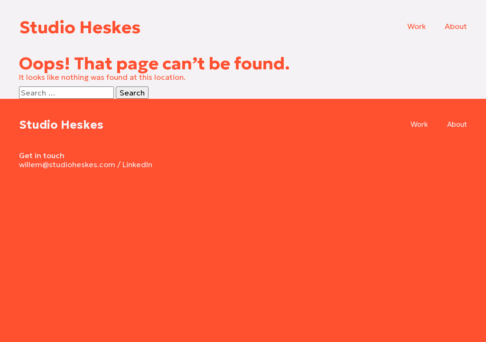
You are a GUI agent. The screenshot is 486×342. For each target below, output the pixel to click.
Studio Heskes (79, 27)
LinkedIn (137, 164)
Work (416, 26)
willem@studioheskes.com (67, 164)
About (456, 26)
